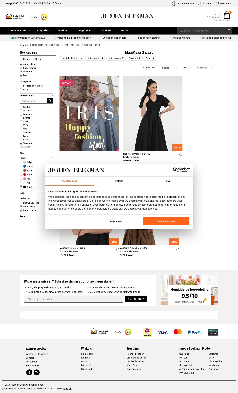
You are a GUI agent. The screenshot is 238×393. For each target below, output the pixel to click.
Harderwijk (86, 369)
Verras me (136, 299)
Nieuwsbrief (185, 365)
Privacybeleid (186, 373)
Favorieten (225, 3)
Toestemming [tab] (69, 180)
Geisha (25, 121)
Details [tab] (119, 180)
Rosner (25, 118)
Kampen (85, 357)
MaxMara (26, 71)
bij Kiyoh (67, 388)
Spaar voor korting (149, 37)
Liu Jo (24, 136)
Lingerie (42, 30)
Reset (24, 139)
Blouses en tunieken (31, 86)
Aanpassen (118, 221)
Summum (26, 132)
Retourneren (33, 365)
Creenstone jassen (136, 357)
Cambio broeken (135, 361)
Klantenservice (186, 3)
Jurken (24, 89)
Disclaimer (214, 369)
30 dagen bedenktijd (114, 37)
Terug (24, 45)
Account (206, 3)
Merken (63, 30)
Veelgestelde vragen (37, 354)
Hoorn (84, 361)
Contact (30, 358)
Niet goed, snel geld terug (217, 37)
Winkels (106, 30)
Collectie (213, 354)
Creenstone (27, 114)
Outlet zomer (28, 68)
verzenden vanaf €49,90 (28, 37)
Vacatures (214, 365)
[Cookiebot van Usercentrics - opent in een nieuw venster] (175, 169)
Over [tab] (169, 180)
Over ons (184, 354)
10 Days (25, 125)
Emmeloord (87, 354)
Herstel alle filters (30, 59)
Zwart (24, 75)
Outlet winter (28, 64)
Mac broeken (134, 369)
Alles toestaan (166, 221)
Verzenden (31, 361)
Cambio (25, 107)
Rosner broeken (135, 354)
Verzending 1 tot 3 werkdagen (74, 37)
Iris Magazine (215, 361)
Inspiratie (85, 30)
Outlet (125, 30)
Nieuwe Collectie (29, 203)
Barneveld (86, 365)
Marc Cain (26, 110)
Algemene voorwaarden (191, 369)
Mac (23, 128)
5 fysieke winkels (181, 37)
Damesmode (18, 30)
